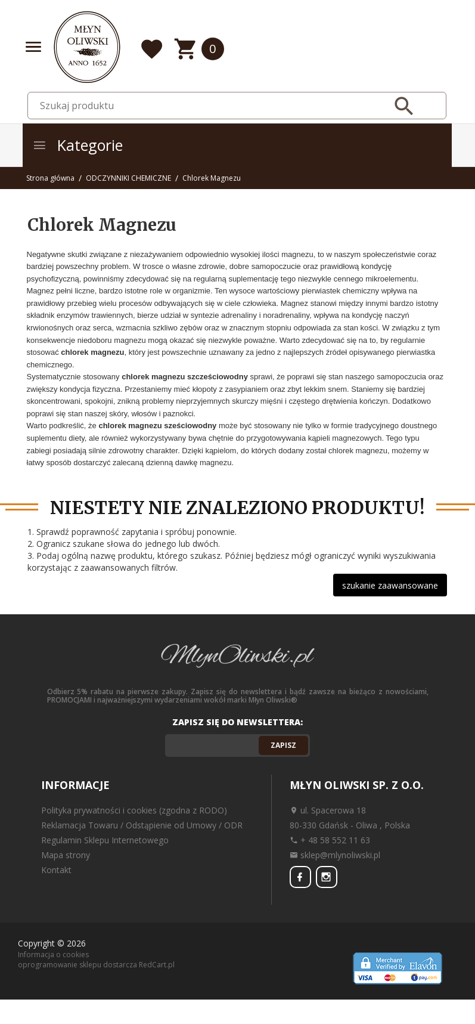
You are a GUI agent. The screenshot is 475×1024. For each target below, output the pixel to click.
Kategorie (77, 145)
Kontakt (56, 869)
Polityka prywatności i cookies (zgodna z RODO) (134, 810)
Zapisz (283, 745)
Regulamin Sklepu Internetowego (105, 840)
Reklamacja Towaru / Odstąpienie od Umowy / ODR (142, 825)
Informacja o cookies (53, 954)
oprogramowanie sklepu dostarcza (77, 965)
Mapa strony (65, 855)
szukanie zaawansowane (390, 585)
